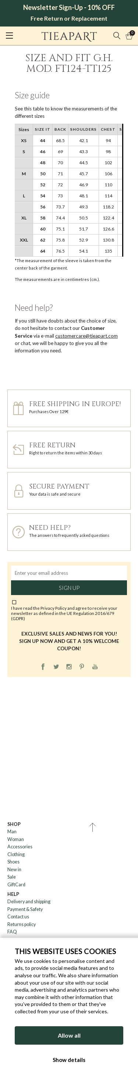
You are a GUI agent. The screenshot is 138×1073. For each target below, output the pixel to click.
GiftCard (16, 884)
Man (12, 831)
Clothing (16, 854)
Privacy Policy (53, 608)
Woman (15, 839)
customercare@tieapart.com (86, 336)
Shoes (13, 862)
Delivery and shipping (28, 901)
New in (14, 869)
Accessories (19, 846)
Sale (11, 877)
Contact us (18, 916)
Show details (69, 1059)
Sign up (69, 587)
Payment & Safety (25, 909)
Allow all (69, 1035)
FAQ (12, 932)
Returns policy (21, 924)
